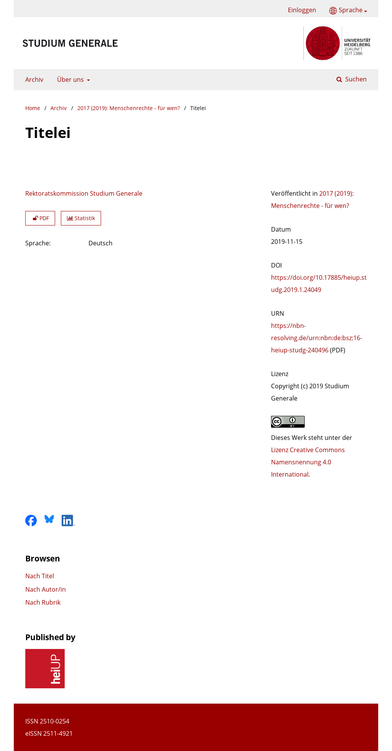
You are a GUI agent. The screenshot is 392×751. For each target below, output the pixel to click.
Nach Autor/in (45, 589)
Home (32, 108)
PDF (40, 218)
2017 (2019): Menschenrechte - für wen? (128, 108)
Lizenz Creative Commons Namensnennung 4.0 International (308, 462)
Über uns (69, 79)
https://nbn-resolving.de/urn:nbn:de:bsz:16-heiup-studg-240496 (316, 337)
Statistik (81, 218)
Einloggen (299, 10)
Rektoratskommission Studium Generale (83, 193)
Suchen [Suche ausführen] (355, 79)
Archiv (32, 79)
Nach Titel (39, 576)
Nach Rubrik (42, 602)
